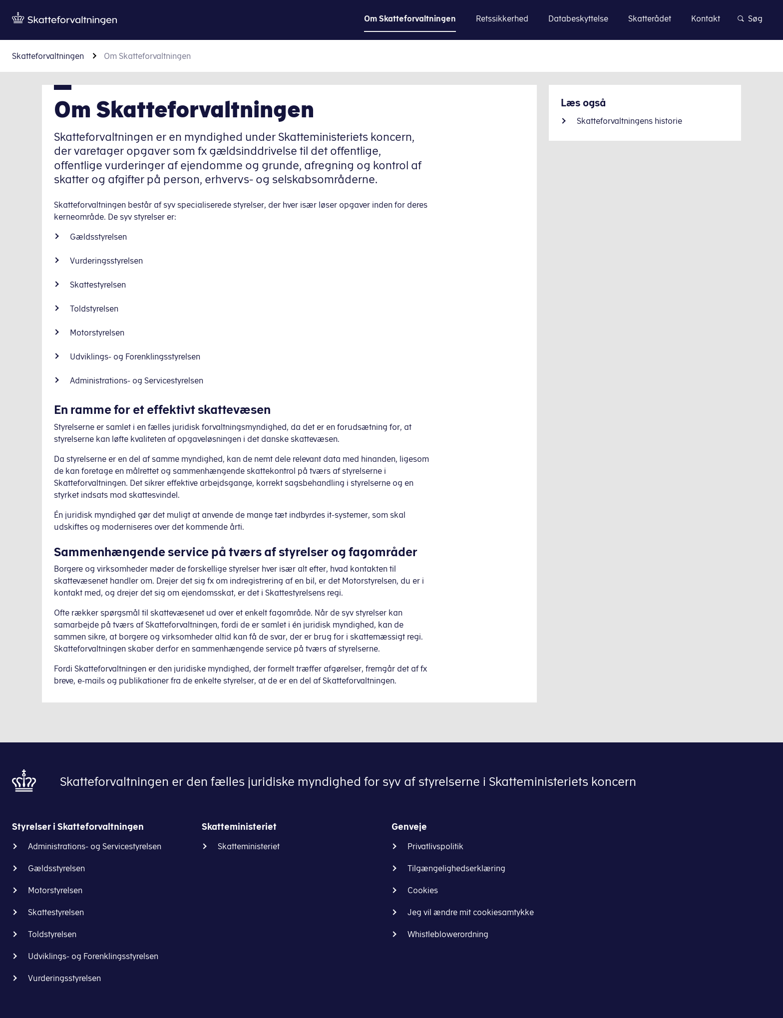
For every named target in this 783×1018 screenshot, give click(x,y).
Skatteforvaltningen (48, 55)
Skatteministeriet (249, 846)
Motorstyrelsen (97, 332)
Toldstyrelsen (94, 308)
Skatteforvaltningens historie (629, 120)
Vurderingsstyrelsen (106, 260)
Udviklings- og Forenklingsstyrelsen (135, 356)
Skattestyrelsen (98, 284)
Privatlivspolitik (435, 846)
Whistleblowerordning (447, 934)
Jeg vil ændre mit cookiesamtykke (470, 912)
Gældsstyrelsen (98, 236)
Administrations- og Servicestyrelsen (136, 380)
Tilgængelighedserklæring (456, 868)
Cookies (422, 890)
